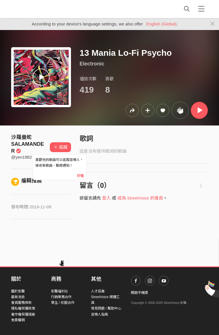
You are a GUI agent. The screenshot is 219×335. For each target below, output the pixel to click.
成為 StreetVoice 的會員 (140, 198)
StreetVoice (34, 9)
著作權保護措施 (23, 314)
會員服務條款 (21, 303)
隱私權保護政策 (23, 308)
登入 (106, 198)
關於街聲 (18, 291)
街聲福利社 (59, 291)
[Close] (212, 24)
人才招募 (98, 291)
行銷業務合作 (61, 297)
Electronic (92, 64)
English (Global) (161, 23)
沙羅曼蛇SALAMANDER (27, 144)
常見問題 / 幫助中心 (106, 308)
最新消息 (18, 297)
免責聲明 (18, 320)
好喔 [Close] (80, 176)
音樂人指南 (99, 314)
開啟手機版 (139, 293)
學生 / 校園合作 (62, 303)
